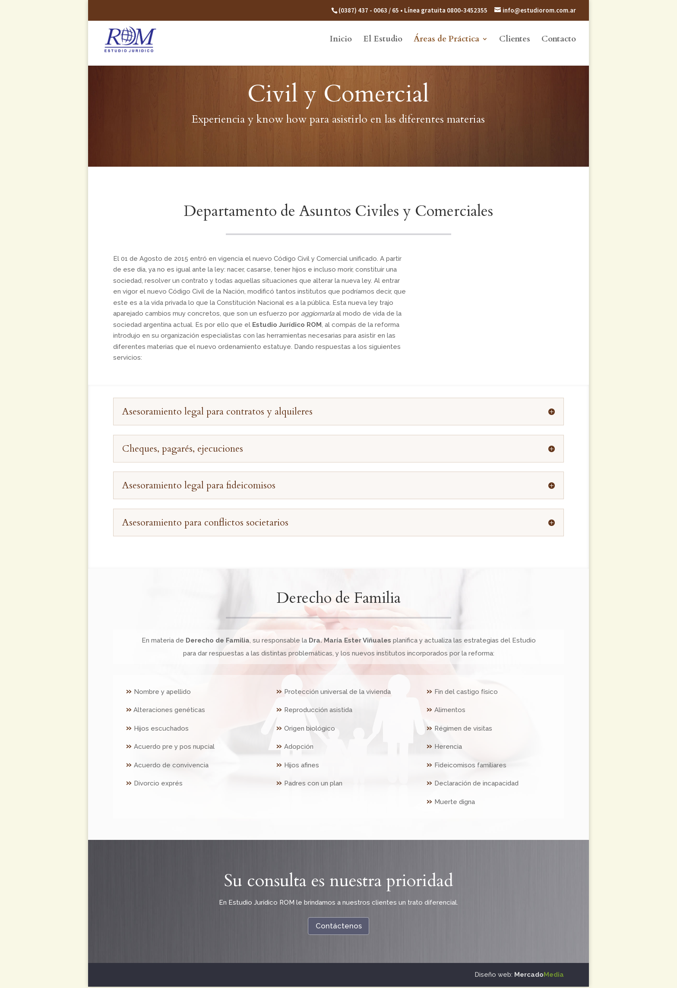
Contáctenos (338, 926)
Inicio (341, 41)
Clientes (514, 41)
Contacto (558, 41)
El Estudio (382, 41)
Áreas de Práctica (446, 41)
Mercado (539, 975)
